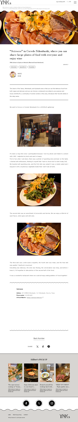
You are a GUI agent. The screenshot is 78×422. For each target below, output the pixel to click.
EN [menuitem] (70, 1)
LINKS (9, 414)
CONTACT (26, 414)
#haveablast (31, 67)
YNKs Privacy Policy (17, 414)
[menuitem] (67, 2)
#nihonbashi (14, 67)
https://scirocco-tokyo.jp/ (34, 297)
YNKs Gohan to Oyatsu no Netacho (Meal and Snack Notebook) (16, 7)
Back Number (39, 338)
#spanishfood (23, 67)
